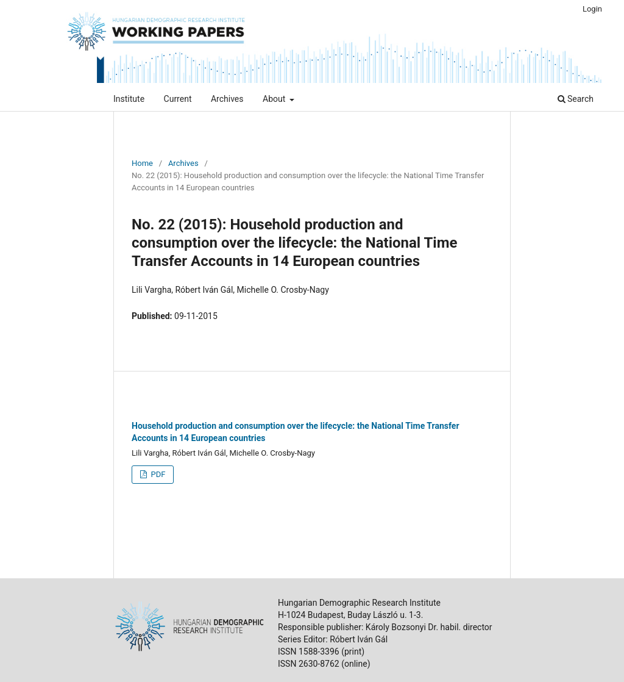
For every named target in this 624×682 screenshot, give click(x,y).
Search (576, 99)
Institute (128, 99)
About (275, 99)
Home (142, 163)
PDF (157, 474)
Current (178, 99)
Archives (227, 99)
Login (592, 8)
